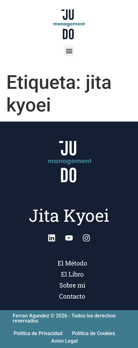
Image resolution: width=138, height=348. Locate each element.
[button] (69, 51)
